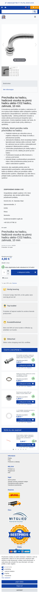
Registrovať (11, 471)
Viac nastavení (6, 578)
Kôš (9, 472)
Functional (8, 575)
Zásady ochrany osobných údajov (18, 481)
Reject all (20, 586)
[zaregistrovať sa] (5, 7)
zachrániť (19, 590)
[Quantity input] (4, 272)
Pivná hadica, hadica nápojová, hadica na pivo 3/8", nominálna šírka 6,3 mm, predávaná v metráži (24, 437)
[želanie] (28, 7)
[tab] (19, 84)
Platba (10, 458)
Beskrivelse (7, 83)
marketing (8, 569)
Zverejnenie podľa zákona (15, 483)
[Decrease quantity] (8, 273)
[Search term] (17, 11)
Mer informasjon (8, 89)
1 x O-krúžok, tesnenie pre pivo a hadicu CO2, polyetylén (25, 411)
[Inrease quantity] (8, 271)
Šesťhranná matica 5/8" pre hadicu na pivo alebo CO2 (24, 393)
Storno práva (12, 479)
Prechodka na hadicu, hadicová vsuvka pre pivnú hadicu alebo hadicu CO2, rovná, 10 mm (25, 356)
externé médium (10, 571)
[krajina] (25, 7)
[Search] (34, 11)
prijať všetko (19, 582)
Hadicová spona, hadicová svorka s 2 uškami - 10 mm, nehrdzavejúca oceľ (25, 375)
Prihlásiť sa (11, 469)
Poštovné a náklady (14, 462)
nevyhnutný (8, 567)
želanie (5, 278)
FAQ (9, 460)
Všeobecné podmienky (15, 485)
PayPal (7, 573)
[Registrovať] (2, 7)
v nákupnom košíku (26, 272)
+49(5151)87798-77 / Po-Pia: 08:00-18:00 (19, 3)
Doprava (14, 283)
